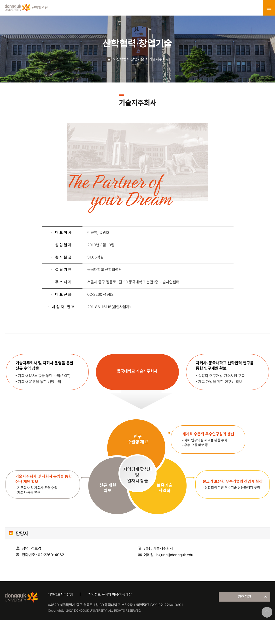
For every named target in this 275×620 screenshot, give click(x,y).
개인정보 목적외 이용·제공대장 (110, 594)
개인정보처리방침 (60, 594)
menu (269, 8)
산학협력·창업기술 (130, 59)
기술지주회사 (159, 59)
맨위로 (267, 612)
